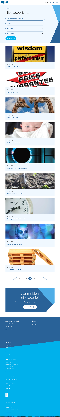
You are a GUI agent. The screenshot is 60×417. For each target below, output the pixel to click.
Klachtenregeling (8, 412)
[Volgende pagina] (45, 278)
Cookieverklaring (8, 407)
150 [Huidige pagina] (30, 278)
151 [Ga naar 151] (34, 278)
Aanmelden (30, 308)
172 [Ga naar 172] (41, 278)
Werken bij (8, 330)
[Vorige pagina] (15, 278)
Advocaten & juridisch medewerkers (12, 322)
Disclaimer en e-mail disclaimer (11, 409)
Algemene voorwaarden (10, 402)
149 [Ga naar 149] (26, 278)
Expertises (8, 326)
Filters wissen (11, 38)
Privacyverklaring (8, 404)
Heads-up (35, 324)
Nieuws (34, 321)
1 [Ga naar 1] (19, 278)
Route (7, 355)
